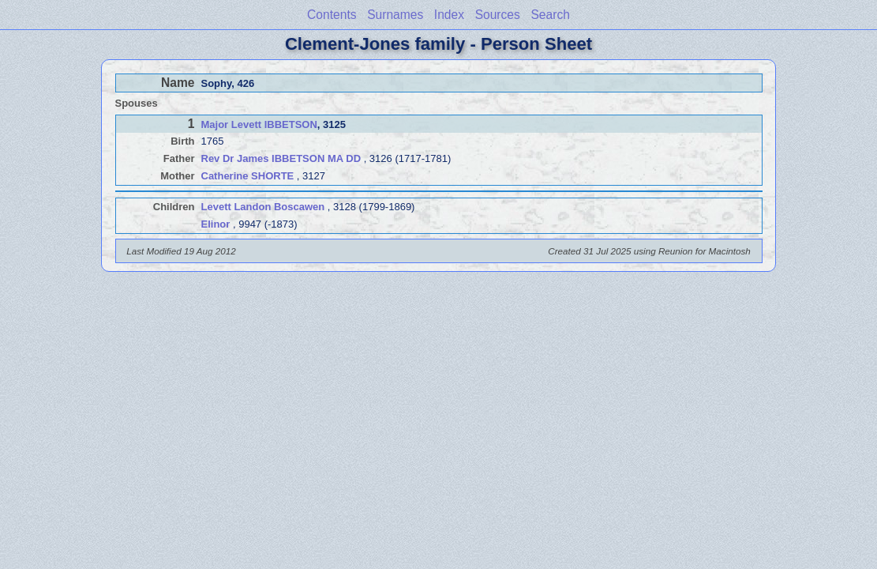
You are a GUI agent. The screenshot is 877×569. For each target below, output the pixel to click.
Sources (497, 14)
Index (449, 14)
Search (549, 14)
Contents (331, 14)
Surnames (395, 14)
